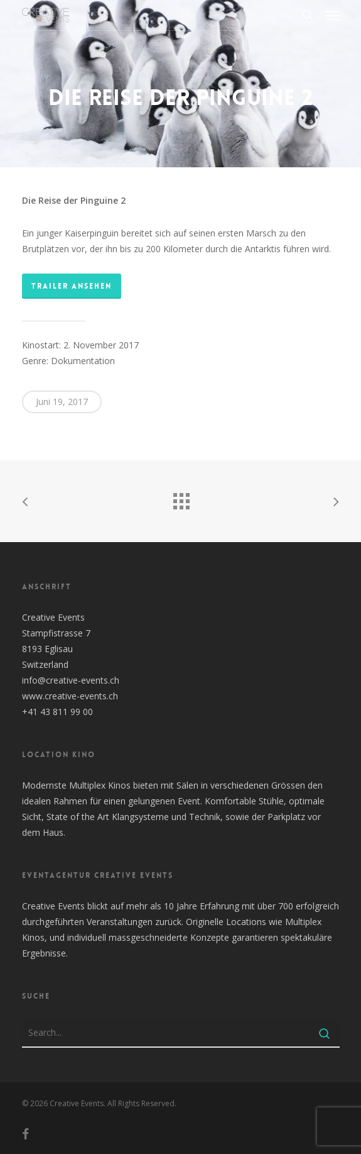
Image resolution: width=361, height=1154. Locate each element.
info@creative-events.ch (70, 680)
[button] (333, 15)
